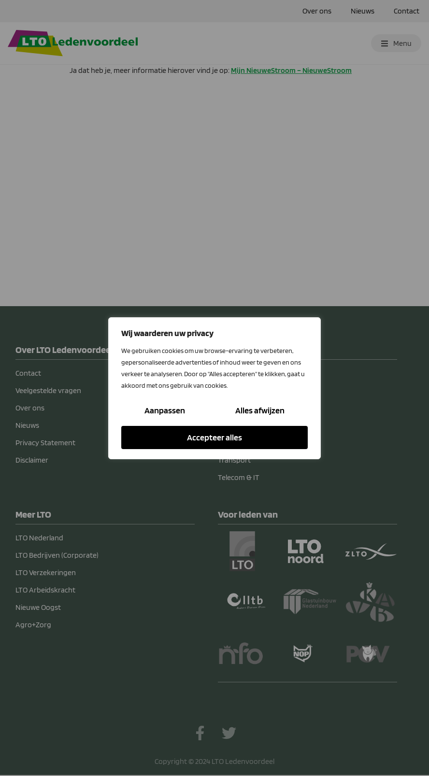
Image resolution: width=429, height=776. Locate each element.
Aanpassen (164, 410)
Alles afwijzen (260, 410)
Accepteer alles (214, 437)
